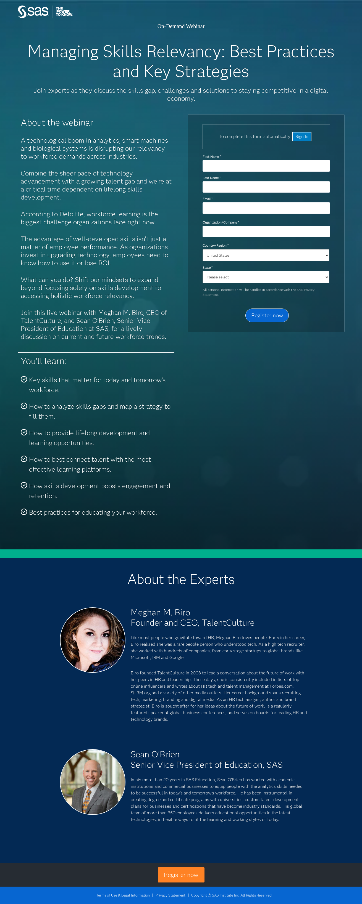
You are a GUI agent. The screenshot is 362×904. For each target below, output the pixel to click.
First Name (212, 157)
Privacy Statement (170, 895)
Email (207, 199)
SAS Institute (71, 17)
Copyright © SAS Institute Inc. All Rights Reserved (231, 895)
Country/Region (215, 245)
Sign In (301, 136)
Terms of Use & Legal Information (123, 895)
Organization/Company (221, 222)
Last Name (211, 178)
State (207, 267)
